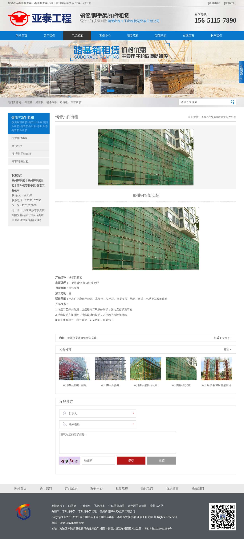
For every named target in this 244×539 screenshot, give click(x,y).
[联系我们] (230, 3)
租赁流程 (133, 35)
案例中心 (105, 35)
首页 (204, 116)
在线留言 (188, 35)
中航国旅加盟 (116, 505)
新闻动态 (160, 35)
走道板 (64, 102)
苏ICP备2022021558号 (158, 528)
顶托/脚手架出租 (21, 153)
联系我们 (216, 35)
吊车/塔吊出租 (20, 161)
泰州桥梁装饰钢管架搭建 (82, 337)
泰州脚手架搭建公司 (146, 385)
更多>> (228, 349)
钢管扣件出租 (20, 138)
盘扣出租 (17, 145)
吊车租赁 (76, 102)
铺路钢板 (51, 102)
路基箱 (29, 102)
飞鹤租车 (99, 505)
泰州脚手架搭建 (110, 385)
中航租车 (85, 505)
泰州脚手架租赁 (137, 505)
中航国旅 (71, 505)
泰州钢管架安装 (181, 385)
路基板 (39, 102)
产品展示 (77, 35)
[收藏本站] (214, 3)
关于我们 (49, 35)
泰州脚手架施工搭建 (75, 385)
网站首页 (21, 35)
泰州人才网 (157, 505)
